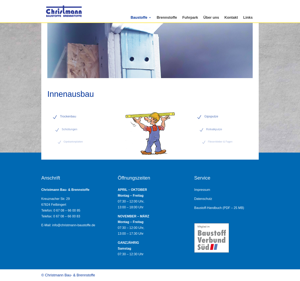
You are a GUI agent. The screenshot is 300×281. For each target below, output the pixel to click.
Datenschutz (203, 198)
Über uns (211, 17)
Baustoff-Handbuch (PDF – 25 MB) (219, 208)
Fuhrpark (190, 17)
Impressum (202, 189)
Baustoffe (139, 17)
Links (248, 17)
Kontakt (231, 17)
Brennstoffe (167, 17)
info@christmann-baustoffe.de (73, 225)
